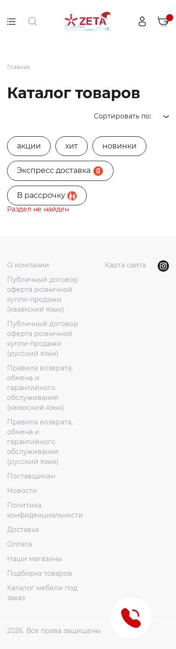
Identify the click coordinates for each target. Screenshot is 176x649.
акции (29, 145)
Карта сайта (125, 265)
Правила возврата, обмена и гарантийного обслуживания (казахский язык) (40, 388)
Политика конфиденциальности (45, 510)
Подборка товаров (39, 573)
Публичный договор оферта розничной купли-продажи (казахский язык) (42, 294)
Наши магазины (34, 559)
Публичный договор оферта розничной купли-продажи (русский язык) (42, 339)
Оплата (19, 544)
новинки (119, 145)
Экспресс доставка (60, 171)
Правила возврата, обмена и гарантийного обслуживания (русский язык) (40, 442)
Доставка (23, 529)
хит (71, 145)
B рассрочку (47, 196)
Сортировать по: (131, 116)
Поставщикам (31, 476)
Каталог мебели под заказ (42, 593)
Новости (22, 490)
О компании (28, 265)
